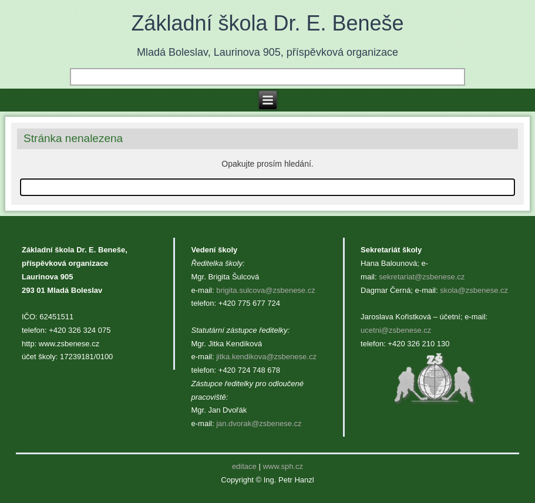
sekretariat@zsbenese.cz (422, 276)
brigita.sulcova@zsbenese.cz (265, 290)
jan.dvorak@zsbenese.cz (258, 423)
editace (244, 466)
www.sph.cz (283, 466)
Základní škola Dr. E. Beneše (267, 23)
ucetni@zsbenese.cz (396, 330)
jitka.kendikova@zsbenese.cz (266, 356)
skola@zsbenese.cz (474, 290)
